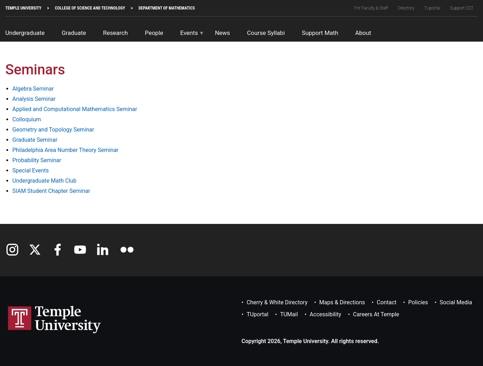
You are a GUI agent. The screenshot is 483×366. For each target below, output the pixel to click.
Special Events (30, 170)
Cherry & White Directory (277, 302)
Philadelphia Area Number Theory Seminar (65, 150)
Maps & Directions (342, 302)
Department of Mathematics (167, 8)
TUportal (432, 8)
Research (115, 32)
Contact (387, 302)
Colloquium (26, 119)
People (154, 32)
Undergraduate (25, 32)
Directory (406, 8)
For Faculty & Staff (371, 8)
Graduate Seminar (35, 139)
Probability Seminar (36, 160)
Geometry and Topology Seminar (53, 129)
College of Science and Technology (90, 8)
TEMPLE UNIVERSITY (23, 8)
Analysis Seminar (34, 99)
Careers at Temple (376, 314)
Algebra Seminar (33, 88)
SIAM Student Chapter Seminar (51, 191)
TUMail (289, 314)
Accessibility (326, 314)
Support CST (461, 8)
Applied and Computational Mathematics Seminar (74, 109)
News (222, 32)
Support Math (320, 32)
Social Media (456, 302)
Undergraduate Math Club (44, 180)
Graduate (74, 32)
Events (189, 32)
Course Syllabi (266, 32)
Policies (418, 302)
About (363, 32)
